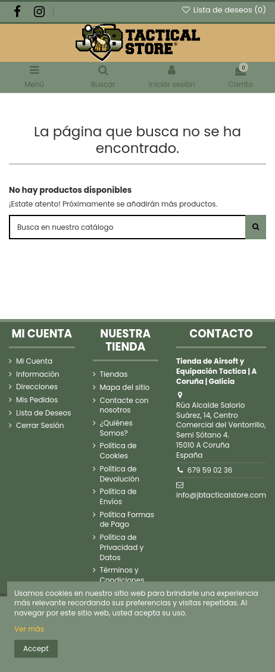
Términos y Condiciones (122, 575)
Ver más (29, 629)
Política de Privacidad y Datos (122, 547)
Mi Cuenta (34, 361)
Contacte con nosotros (124, 405)
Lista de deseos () (224, 9)
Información (38, 374)
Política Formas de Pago (127, 520)
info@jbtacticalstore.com (221, 495)
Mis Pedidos (37, 400)
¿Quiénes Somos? (116, 428)
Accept (36, 648)
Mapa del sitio (125, 387)
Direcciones (37, 387)
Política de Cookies (118, 451)
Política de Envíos (118, 497)
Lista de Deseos (43, 413)
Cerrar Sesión (40, 425)
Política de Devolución (120, 474)
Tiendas (114, 374)
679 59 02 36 (210, 470)
